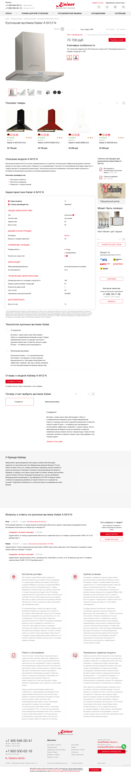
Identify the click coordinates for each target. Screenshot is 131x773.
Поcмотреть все (111, 539)
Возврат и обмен (53, 754)
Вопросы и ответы (78, 750)
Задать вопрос (111, 534)
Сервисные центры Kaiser (56, 750)
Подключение (52, 747)
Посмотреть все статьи (111, 229)
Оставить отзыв (14, 381)
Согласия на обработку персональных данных (66, 771)
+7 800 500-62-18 (14, 8)
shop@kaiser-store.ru (107, 742)
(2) (31, 137)
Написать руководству (111, 751)
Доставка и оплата (54, 745)
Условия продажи (76, 763)
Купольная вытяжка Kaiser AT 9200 (41, 544)
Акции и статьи (97, 3)
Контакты (74, 752)
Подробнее (111, 266)
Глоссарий (75, 745)
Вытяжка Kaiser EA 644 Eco (36, 521)
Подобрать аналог (117, 40)
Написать (111, 288)
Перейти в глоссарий (54, 441)
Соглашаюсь (95, 770)
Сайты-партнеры (77, 754)
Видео (73, 747)
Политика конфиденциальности (57, 763)
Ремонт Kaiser (52, 752)
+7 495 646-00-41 (14, 5)
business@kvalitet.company (110, 747)
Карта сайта (102, 763)
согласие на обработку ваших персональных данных (45, 770)
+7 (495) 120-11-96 (111, 281)
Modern (67, 235)
